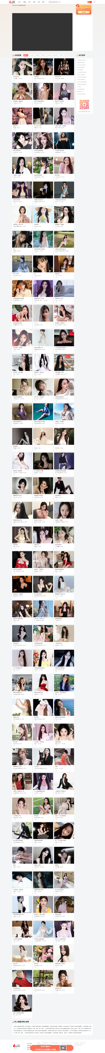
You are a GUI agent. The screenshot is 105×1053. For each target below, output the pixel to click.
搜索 (60, 2)
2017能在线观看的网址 (82, 81)
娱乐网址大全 (80, 91)
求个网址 (79, 86)
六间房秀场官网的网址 (82, 77)
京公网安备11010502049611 (67, 1044)
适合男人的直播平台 (81, 74)
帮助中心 (29, 1049)
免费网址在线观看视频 (82, 84)
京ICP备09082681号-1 (55, 1042)
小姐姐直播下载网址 (81, 60)
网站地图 (29, 1047)
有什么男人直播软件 (81, 65)
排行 (29, 2)
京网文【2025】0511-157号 (67, 1042)
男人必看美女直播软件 (82, 72)
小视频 (24, 2)
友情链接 (29, 1045)
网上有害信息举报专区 (78, 1044)
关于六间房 (29, 1043)
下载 (39, 2)
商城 (34, 2)
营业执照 (38, 1042)
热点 (15, 5)
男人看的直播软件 (81, 67)
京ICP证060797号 (45, 1042)
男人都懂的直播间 (81, 89)
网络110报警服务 (40, 1046)
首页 (19, 2)
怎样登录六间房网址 (81, 94)
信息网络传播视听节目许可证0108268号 (44, 1044)
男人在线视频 (80, 69)
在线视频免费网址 (81, 62)
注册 (94, 1)
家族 (43, 2)
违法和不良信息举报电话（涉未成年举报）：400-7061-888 (47, 1048)
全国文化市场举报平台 (55, 1046)
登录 (89, 1)
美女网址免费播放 (81, 79)
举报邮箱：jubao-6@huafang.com (68, 1046)
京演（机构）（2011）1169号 (79, 1042)
